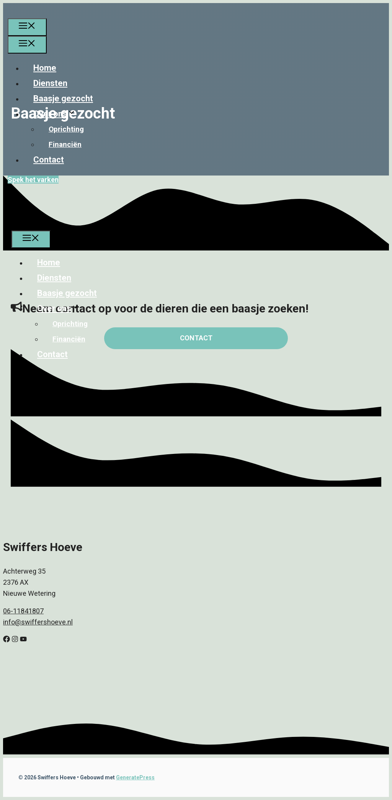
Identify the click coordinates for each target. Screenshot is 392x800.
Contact (48, 159)
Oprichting (66, 129)
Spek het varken (33, 180)
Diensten (50, 83)
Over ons (59, 114)
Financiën (65, 144)
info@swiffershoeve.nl (38, 622)
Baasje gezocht (63, 98)
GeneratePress (135, 777)
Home (44, 68)
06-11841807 (23, 611)
